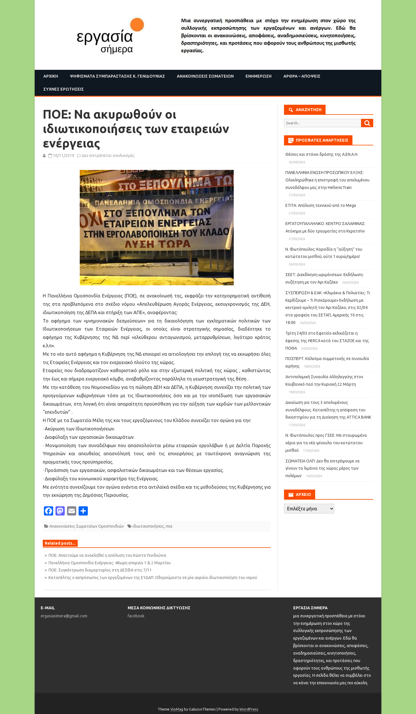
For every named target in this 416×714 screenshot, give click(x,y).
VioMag (176, 709)
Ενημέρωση (259, 76)
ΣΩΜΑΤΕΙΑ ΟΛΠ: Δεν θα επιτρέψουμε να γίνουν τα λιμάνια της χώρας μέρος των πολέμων (322, 468)
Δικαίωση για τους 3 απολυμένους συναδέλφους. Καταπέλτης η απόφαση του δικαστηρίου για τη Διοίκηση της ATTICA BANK (328, 410)
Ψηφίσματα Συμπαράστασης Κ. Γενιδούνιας (117, 76)
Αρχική (50, 76)
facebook (136, 616)
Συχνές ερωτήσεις (63, 89)
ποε (169, 526)
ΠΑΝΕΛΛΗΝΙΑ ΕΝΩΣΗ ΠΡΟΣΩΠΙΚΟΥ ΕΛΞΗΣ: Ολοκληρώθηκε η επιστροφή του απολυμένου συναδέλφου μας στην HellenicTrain (327, 180)
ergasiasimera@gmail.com (64, 616)
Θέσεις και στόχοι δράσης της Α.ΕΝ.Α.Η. (321, 154)
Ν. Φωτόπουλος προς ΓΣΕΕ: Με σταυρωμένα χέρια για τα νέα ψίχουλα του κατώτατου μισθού (326, 443)
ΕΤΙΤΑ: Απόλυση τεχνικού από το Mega (320, 205)
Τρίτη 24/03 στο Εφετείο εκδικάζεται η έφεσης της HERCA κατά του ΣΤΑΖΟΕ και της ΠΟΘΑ (327, 341)
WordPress (248, 709)
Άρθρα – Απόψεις (301, 76)
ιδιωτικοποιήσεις (148, 526)
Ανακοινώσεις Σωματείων (205, 76)
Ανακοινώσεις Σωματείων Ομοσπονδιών (86, 526)
